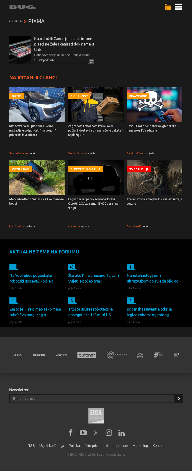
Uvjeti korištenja (51, 446)
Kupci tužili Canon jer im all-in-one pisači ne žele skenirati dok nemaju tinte (64, 44)
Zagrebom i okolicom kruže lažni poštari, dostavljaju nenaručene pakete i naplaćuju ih (95, 130)
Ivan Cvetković (17, 226)
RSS (31, 446)
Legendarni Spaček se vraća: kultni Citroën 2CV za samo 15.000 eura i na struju (93, 203)
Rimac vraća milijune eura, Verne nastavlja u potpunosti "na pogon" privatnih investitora (32, 130)
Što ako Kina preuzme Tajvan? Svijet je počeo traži (93, 278)
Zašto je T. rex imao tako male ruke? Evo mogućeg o (35, 312)
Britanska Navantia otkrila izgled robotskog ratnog (149, 312)
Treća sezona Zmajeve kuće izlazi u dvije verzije (154, 201)
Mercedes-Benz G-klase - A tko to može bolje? (36, 201)
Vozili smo (20, 169)
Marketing (140, 446)
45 (71, 267)
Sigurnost (79, 96)
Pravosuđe (138, 96)
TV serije (136, 169)
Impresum (120, 446)
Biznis (17, 96)
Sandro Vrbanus (18, 153)
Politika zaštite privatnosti (88, 446)
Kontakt (158, 446)
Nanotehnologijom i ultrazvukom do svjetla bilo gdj (153, 278)
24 (91, 61)
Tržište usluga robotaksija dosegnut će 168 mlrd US (90, 312)
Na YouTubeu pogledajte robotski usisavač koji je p (31, 278)
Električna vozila (85, 169)
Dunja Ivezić (134, 226)
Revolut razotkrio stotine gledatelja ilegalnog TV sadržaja (151, 128)
